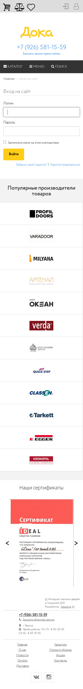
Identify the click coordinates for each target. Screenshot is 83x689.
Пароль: (9, 122)
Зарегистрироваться (65, 164)
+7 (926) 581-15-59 (41, 47)
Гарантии (60, 644)
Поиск (59, 66)
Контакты (60, 660)
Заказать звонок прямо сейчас (41, 54)
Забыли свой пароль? (31, 164)
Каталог (13, 66)
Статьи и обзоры (60, 650)
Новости (22, 655)
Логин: (8, 103)
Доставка (22, 666)
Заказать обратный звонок (39, 620)
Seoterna (66, 607)
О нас (22, 650)
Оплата (22, 660)
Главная (22, 644)
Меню (36, 66)
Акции (60, 655)
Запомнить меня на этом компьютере (31, 143)
